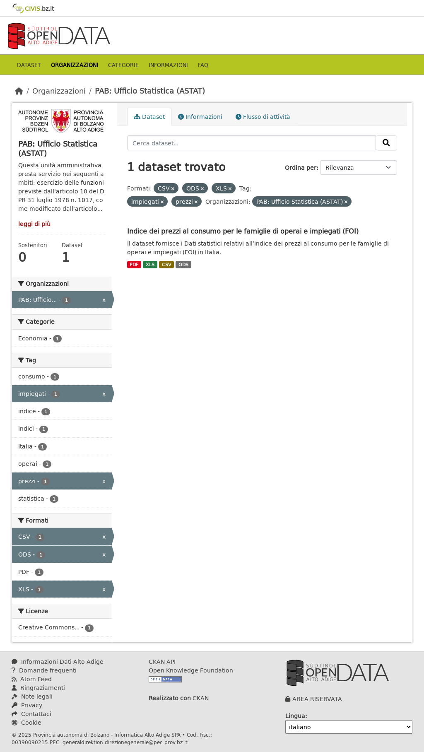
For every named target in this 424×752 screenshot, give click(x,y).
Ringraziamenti (38, 687)
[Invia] (386, 142)
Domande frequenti (44, 670)
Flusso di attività (263, 116)
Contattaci (31, 713)
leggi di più (34, 223)
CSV (166, 264)
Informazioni (168, 64)
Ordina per (300, 167)
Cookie (26, 722)
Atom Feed (32, 679)
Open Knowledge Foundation (191, 670)
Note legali (32, 696)
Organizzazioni (74, 64)
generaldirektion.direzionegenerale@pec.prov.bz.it (125, 742)
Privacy (27, 705)
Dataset (29, 64)
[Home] (19, 90)
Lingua (295, 715)
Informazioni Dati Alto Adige (58, 661)
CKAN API (162, 661)
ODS (183, 264)
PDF (134, 264)
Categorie (123, 64)
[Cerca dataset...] (251, 142)
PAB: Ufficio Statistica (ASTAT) (150, 90)
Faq (203, 64)
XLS (150, 264)
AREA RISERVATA (317, 698)
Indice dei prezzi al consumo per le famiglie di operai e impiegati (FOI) (243, 231)
